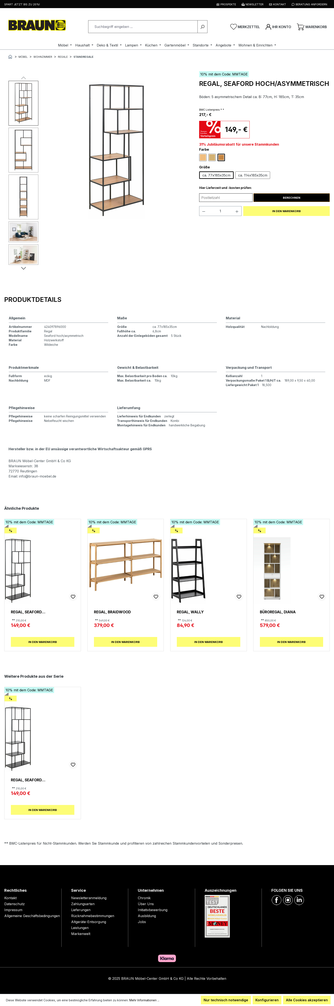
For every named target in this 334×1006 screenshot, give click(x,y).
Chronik (144, 898)
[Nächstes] (23, 268)
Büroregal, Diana (278, 612)
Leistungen (80, 928)
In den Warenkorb (286, 211)
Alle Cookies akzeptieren (307, 1000)
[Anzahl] (220, 211)
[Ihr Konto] (278, 26)
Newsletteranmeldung (89, 898)
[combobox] (143, 26)
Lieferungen (81, 910)
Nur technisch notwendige (226, 1000)
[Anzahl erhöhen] (237, 211)
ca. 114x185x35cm (252, 175)
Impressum (13, 910)
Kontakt (10, 898)
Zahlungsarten (83, 904)
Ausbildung (147, 916)
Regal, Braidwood (112, 612)
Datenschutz (14, 904)
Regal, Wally (190, 612)
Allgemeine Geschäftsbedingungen (32, 916)
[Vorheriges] (23, 77)
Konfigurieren (267, 1000)
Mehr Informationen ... (144, 1000)
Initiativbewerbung (152, 910)
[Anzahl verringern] (203, 211)
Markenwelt (80, 934)
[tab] (32, 299)
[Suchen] (202, 26)
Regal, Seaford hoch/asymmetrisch (32, 612)
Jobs (142, 922)
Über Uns (146, 904)
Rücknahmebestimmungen (92, 916)
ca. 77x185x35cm (216, 175)
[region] (99, 174)
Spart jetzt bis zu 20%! (22, 4)
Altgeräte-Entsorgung (88, 922)
